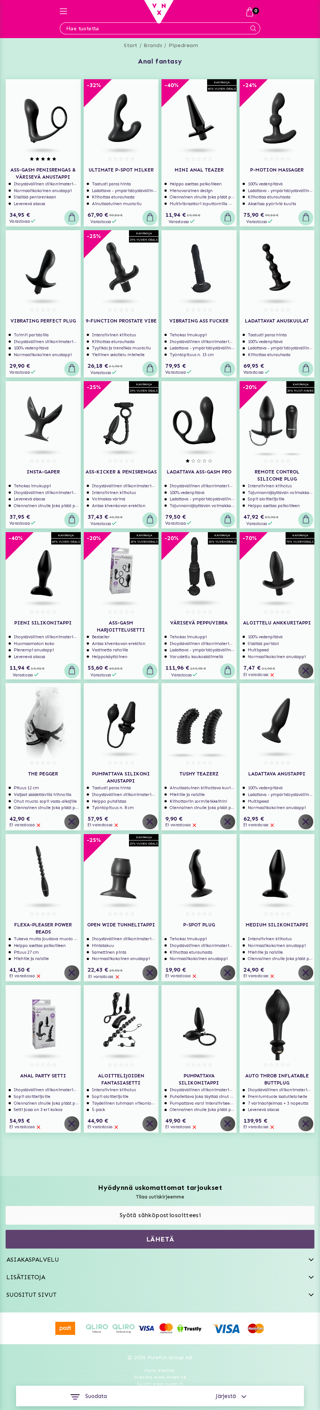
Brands (153, 45)
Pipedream (184, 45)
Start (131, 45)
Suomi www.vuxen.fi (160, 1383)
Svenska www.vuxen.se (160, 1377)
